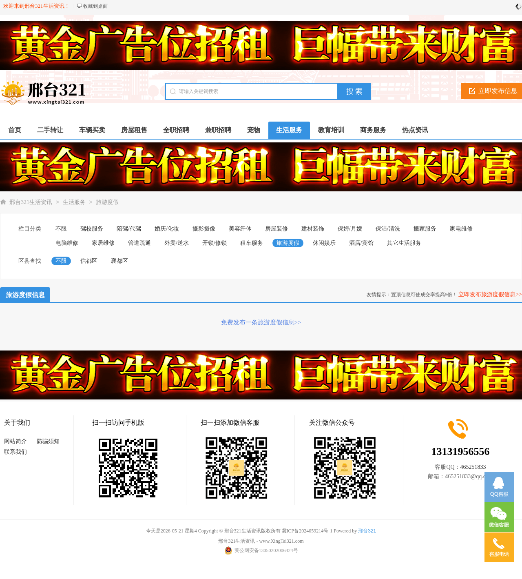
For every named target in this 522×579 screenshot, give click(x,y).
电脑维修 (66, 243)
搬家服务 (425, 229)
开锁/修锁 (214, 243)
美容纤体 (240, 229)
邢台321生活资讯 (30, 202)
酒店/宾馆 (361, 243)
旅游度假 (107, 202)
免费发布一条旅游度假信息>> (261, 322)
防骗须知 (48, 441)
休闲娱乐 (324, 243)
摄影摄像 (203, 229)
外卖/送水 (176, 243)
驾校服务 (91, 229)
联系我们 (15, 452)
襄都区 (119, 261)
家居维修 (103, 243)
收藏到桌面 (95, 6)
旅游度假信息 (25, 294)
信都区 (88, 261)
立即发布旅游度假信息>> (490, 294)
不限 (61, 229)
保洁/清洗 (388, 229)
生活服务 (74, 202)
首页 (14, 129)
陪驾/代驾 (129, 229)
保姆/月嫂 (350, 229)
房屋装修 (276, 229)
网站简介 (15, 441)
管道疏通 (139, 243)
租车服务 (251, 243)
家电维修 (461, 229)
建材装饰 (312, 229)
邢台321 (367, 531)
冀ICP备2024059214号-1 (307, 531)
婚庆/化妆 (167, 229)
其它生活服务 (404, 243)
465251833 (473, 467)
